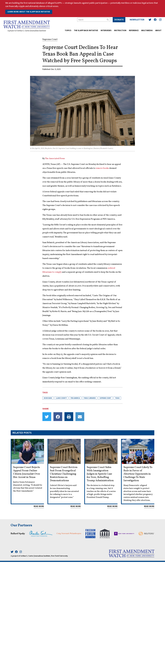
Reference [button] (134, 30)
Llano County (61, 398)
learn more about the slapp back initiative (28, 11)
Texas (117, 398)
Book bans (48, 398)
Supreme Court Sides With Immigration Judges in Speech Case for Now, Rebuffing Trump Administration (100, 473)
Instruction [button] (120, 30)
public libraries (90, 398)
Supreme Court (105, 398)
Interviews (106, 30)
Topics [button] (68, 30)
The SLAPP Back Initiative (86, 30)
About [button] (158, 30)
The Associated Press (55, 158)
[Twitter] (150, 19)
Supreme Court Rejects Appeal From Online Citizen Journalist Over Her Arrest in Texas (26, 472)
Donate (119, 20)
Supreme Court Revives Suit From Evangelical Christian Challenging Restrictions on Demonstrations (63, 473)
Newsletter (137, 20)
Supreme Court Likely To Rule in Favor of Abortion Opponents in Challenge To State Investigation (137, 473)
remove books (102, 168)
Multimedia (147, 30)
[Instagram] (160, 19)
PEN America (75, 398)
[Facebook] (155, 19)
